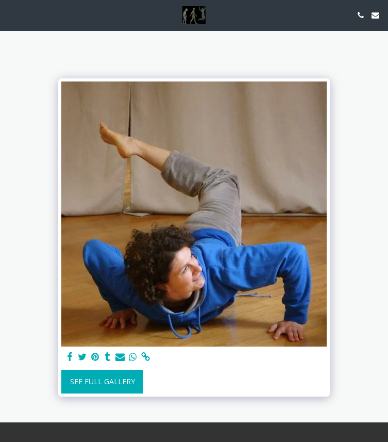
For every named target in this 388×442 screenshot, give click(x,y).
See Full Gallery (102, 381)
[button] (11, 14)
